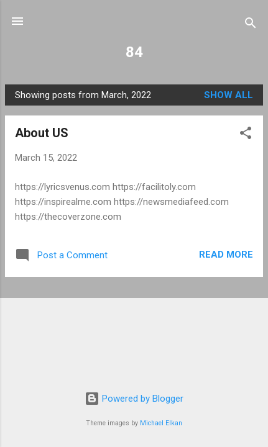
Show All (228, 95)
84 (134, 52)
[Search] (250, 25)
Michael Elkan (161, 423)
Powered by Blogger (134, 398)
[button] (245, 135)
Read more (226, 254)
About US (41, 132)
